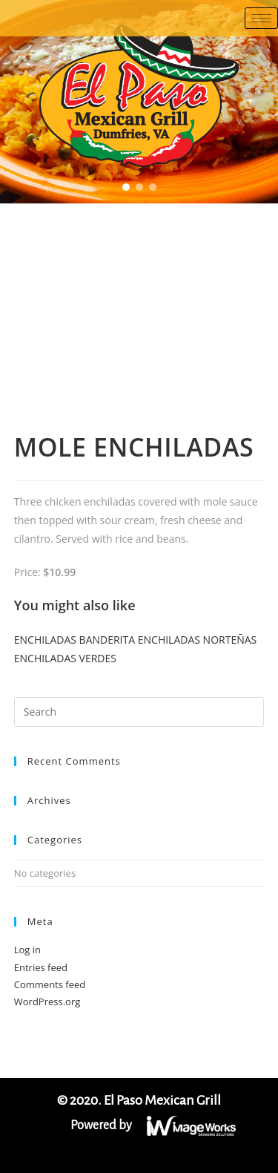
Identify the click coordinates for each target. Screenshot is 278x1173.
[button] (126, 187)
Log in (27, 949)
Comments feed (49, 984)
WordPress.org (47, 1001)
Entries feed (40, 967)
